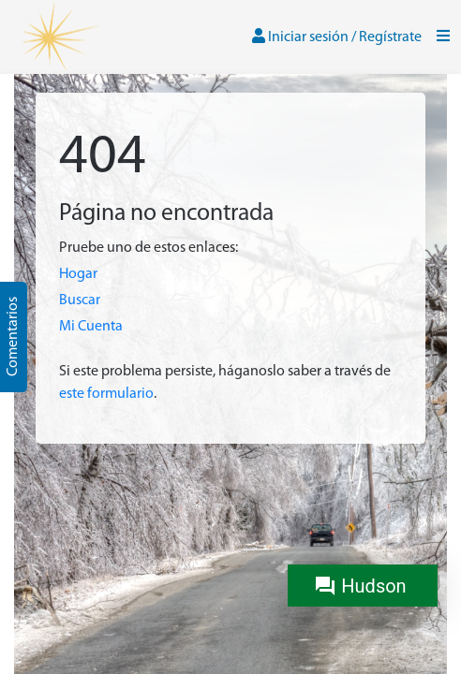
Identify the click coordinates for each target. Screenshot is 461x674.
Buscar (79, 300)
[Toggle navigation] (443, 37)
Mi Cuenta (91, 326)
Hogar (78, 274)
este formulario (106, 394)
